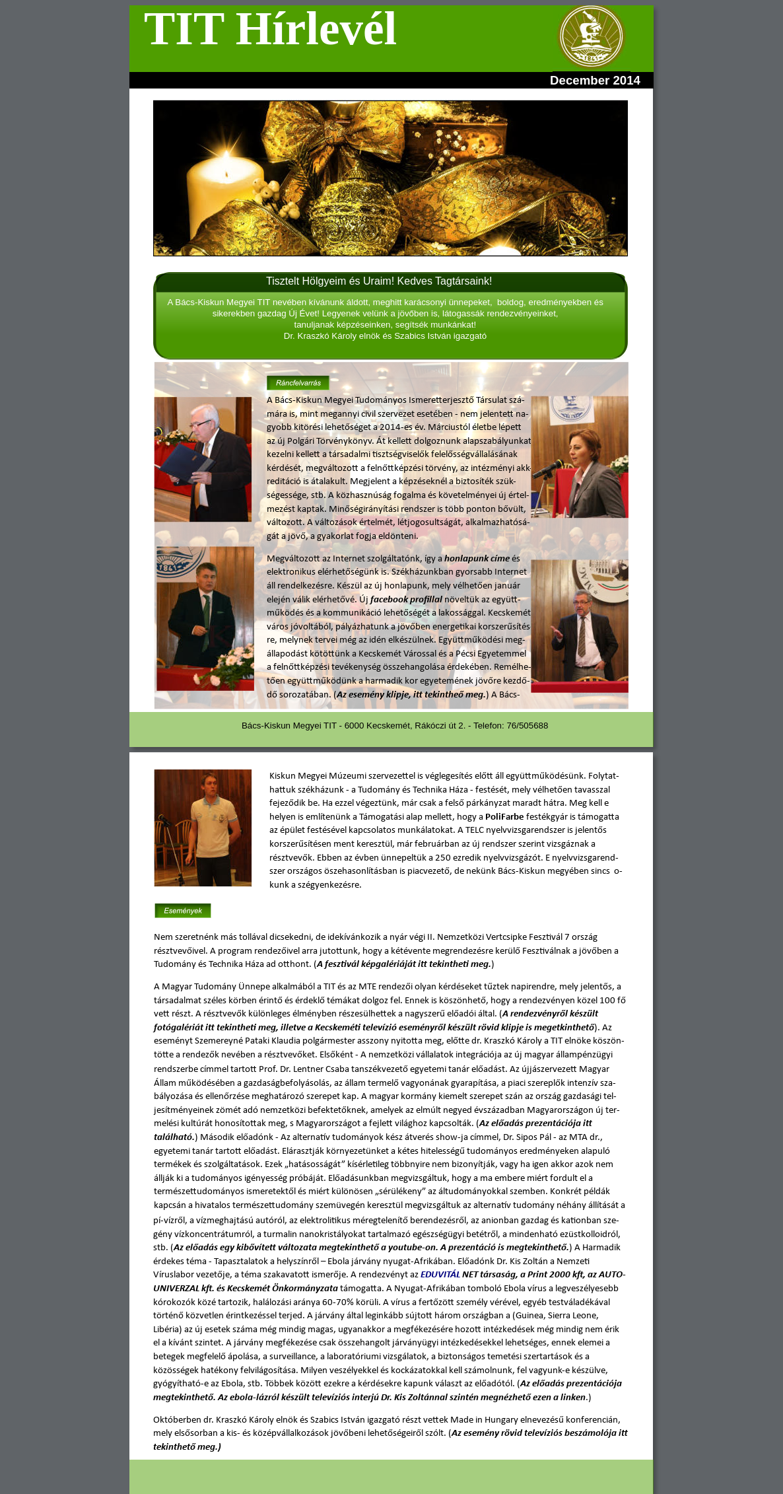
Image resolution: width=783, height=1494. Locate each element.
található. (174, 1138)
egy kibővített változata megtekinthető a (303, 1248)
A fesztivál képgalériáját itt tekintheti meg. (404, 965)
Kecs (324, 1028)
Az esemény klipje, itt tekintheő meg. (411, 695)
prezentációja (595, 1384)
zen (546, 1124)
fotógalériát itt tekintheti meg (215, 1028)
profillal (426, 600)
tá (557, 1124)
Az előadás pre (509, 1124)
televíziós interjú (346, 1398)
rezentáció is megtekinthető (510, 1248)
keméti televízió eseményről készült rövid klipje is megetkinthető (463, 1028)
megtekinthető (183, 1398)
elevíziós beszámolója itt (578, 1434)
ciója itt (577, 1124)
